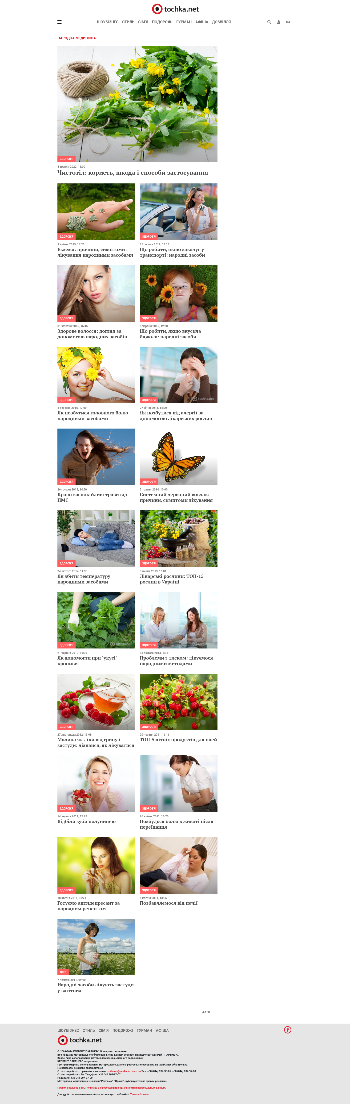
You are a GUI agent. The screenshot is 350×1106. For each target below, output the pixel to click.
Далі (206, 1012)
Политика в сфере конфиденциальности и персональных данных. (125, 1087)
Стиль (128, 22)
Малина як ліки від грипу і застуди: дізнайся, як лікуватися (95, 742)
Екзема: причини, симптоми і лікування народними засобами (95, 252)
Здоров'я (66, 159)
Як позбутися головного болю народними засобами (92, 415)
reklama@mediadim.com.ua (124, 1071)
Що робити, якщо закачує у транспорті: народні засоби (172, 252)
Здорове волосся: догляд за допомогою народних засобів (92, 334)
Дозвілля (221, 22)
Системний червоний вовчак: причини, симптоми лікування (176, 497)
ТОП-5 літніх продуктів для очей (178, 739)
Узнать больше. (139, 1094)
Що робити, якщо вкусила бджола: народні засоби (170, 334)
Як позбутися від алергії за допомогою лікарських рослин (176, 415)
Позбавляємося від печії (169, 903)
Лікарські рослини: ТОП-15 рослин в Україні (172, 579)
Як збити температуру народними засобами (83, 579)
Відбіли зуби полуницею (86, 821)
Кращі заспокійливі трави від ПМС (92, 497)
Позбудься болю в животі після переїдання (176, 824)
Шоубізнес (107, 22)
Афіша (201, 22)
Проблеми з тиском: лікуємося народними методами (176, 661)
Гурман (184, 22)
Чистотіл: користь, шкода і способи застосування (132, 172)
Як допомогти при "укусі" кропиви (87, 661)
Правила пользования (70, 1087)
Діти (63, 972)
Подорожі (162, 22)
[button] (278, 22)
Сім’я (143, 22)
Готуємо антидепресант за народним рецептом (88, 906)
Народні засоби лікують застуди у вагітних (95, 987)
